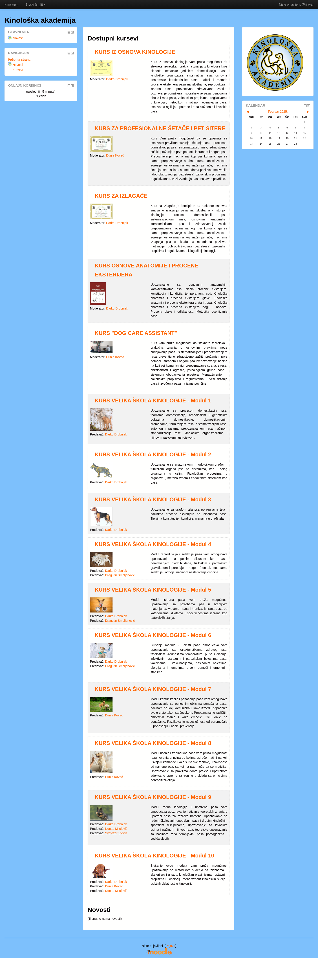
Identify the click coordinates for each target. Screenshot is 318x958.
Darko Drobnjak (117, 79)
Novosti (15, 38)
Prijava (308, 4)
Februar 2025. (278, 111)
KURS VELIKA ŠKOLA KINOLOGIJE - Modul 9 (153, 797)
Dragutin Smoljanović (120, 575)
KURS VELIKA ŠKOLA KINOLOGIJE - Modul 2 (153, 454)
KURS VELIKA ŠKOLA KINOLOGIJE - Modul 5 (153, 590)
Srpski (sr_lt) (35, 4)
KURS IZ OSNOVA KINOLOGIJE (135, 52)
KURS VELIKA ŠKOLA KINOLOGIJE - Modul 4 (153, 544)
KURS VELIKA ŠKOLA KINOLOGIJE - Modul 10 (154, 856)
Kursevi (18, 70)
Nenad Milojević (116, 828)
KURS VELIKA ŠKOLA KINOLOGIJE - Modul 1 (153, 400)
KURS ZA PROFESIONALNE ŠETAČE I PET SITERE (160, 128)
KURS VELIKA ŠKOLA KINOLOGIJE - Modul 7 (153, 689)
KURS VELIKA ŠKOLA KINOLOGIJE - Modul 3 (153, 499)
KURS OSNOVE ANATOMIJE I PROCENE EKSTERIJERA (146, 270)
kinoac (11, 4)
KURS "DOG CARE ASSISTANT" (136, 333)
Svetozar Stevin (116, 833)
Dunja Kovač (115, 155)
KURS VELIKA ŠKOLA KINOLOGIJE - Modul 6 (153, 635)
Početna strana (19, 59)
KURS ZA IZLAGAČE (121, 196)
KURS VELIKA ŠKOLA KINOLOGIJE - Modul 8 (153, 743)
